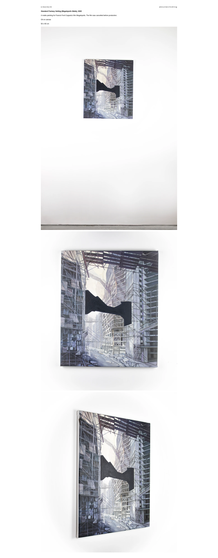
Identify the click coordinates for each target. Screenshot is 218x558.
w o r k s (169, 7)
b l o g (174, 7)
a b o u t (162, 7)
